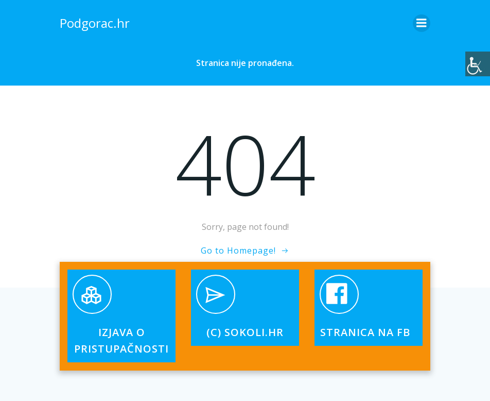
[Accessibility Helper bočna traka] (477, 64)
